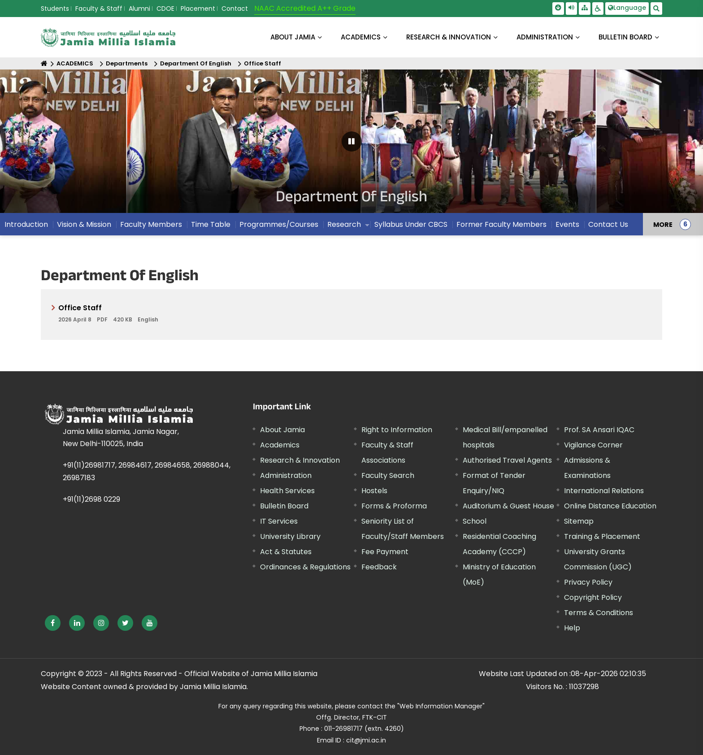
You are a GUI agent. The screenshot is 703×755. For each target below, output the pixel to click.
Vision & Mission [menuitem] (84, 224)
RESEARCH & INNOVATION (448, 37)
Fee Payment (384, 552)
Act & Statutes (286, 552)
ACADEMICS (361, 37)
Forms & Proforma (394, 506)
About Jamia (292, 37)
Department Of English (195, 63)
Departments (127, 63)
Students (55, 8)
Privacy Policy (588, 582)
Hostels (374, 491)
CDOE (165, 8)
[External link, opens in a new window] (53, 623)
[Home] (44, 63)
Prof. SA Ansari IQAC (599, 430)
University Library (290, 536)
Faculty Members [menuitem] (151, 224)
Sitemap (579, 521)
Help (572, 628)
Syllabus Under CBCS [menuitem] (410, 224)
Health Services (287, 491)
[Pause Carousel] (352, 141)
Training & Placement (602, 536)
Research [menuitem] (344, 224)
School (474, 521)
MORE (663, 224)
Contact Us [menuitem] (608, 224)
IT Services (279, 521)
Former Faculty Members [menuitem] (501, 224)
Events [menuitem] (567, 224)
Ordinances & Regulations (305, 567)
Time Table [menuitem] (210, 224)
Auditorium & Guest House (508, 506)
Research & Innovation (300, 460)
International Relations (604, 491)
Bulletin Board (284, 506)
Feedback (379, 567)
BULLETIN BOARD (625, 37)
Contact (234, 8)
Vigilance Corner (593, 445)
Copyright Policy (593, 597)
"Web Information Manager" (441, 706)
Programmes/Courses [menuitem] (278, 224)
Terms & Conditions (598, 612)
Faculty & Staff (98, 8)
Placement (198, 8)
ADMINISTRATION (544, 37)
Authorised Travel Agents (507, 460)
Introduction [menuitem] (26, 224)
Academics (279, 445)
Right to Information (396, 430)
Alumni (139, 8)
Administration (286, 475)
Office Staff (262, 63)
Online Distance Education (610, 506)
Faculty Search (387, 475)
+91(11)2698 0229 (91, 499)
